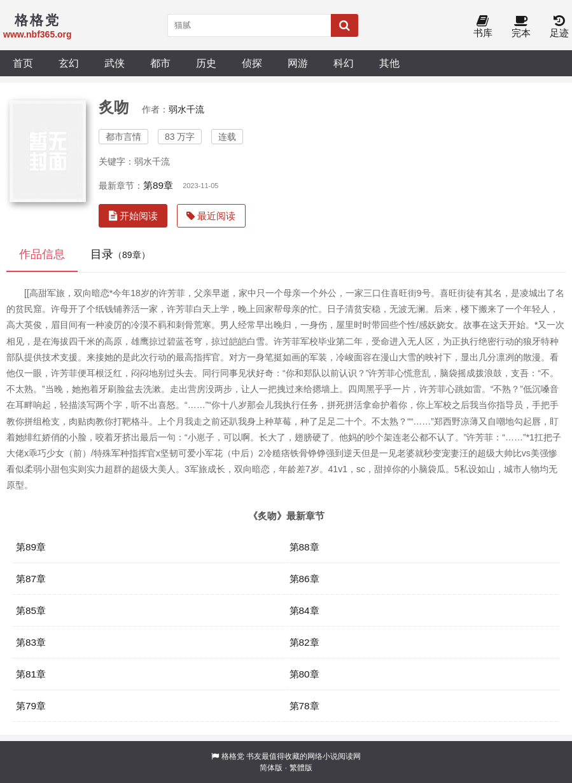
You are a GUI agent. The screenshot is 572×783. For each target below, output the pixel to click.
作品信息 (42, 254)
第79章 (31, 705)
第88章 (304, 546)
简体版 (271, 767)
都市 (160, 63)
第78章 (304, 705)
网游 (298, 63)
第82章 (304, 642)
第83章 (31, 642)
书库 (482, 27)
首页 (23, 63)
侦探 (252, 63)
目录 (120, 254)
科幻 (343, 63)
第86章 (304, 578)
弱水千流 (186, 109)
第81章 (31, 674)
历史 (206, 63)
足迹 (559, 27)
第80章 (304, 674)
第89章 (158, 185)
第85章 (31, 610)
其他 (389, 63)
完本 (521, 27)
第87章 (31, 578)
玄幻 (69, 63)
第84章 (304, 610)
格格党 (232, 756)
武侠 (114, 63)
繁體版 (300, 767)
